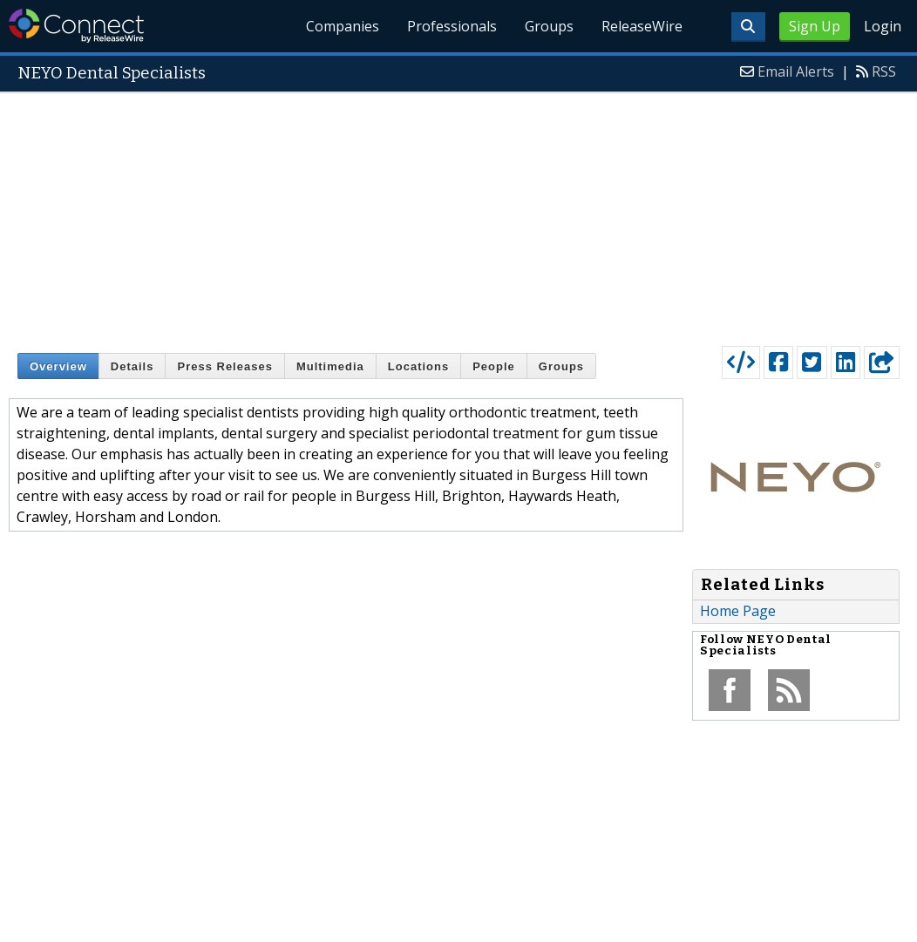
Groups (549, 26)
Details (132, 366)
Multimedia (330, 366)
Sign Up (814, 26)
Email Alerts (795, 71)
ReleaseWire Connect (76, 26)
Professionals (452, 26)
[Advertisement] (458, 215)
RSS (884, 71)
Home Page (738, 610)
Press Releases (224, 366)
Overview (58, 366)
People (493, 366)
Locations (418, 366)
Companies (342, 26)
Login (882, 26)
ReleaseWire (642, 26)
